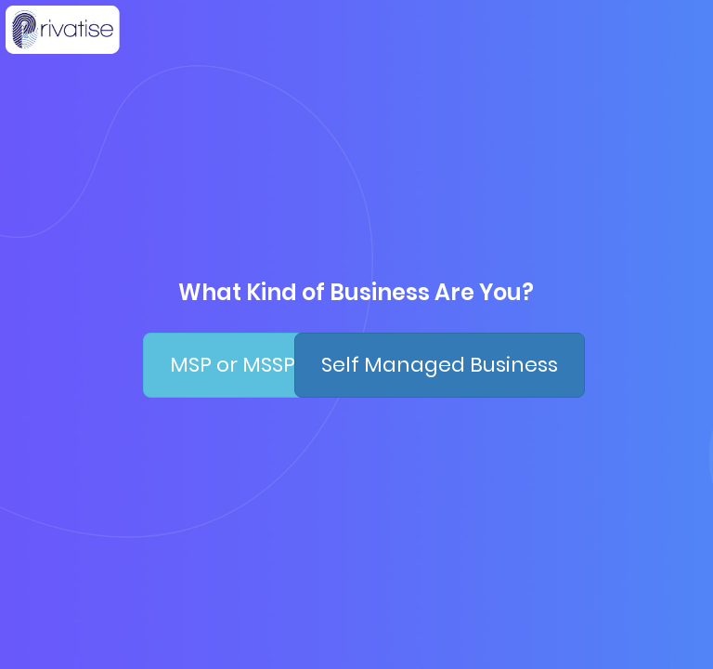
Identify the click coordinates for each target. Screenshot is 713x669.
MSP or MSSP (232, 364)
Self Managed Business (439, 364)
